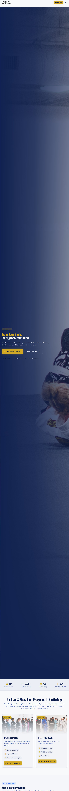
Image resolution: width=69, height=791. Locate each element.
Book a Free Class (12, 351)
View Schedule (33, 351)
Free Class (58, 3)
